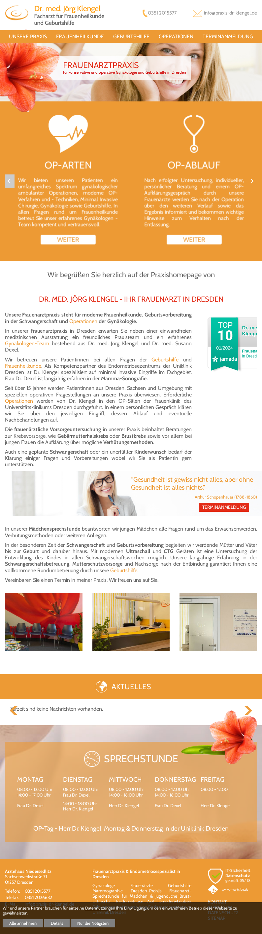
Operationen (176, 36)
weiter (68, 237)
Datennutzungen (100, 908)
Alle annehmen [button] (23, 923)
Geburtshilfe (131, 36)
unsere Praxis (28, 36)
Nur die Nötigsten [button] (93, 923)
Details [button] (57, 923)
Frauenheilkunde (80, 36)
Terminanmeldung (228, 36)
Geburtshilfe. (124, 570)
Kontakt (217, 902)
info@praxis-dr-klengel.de (230, 13)
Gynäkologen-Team (28, 343)
